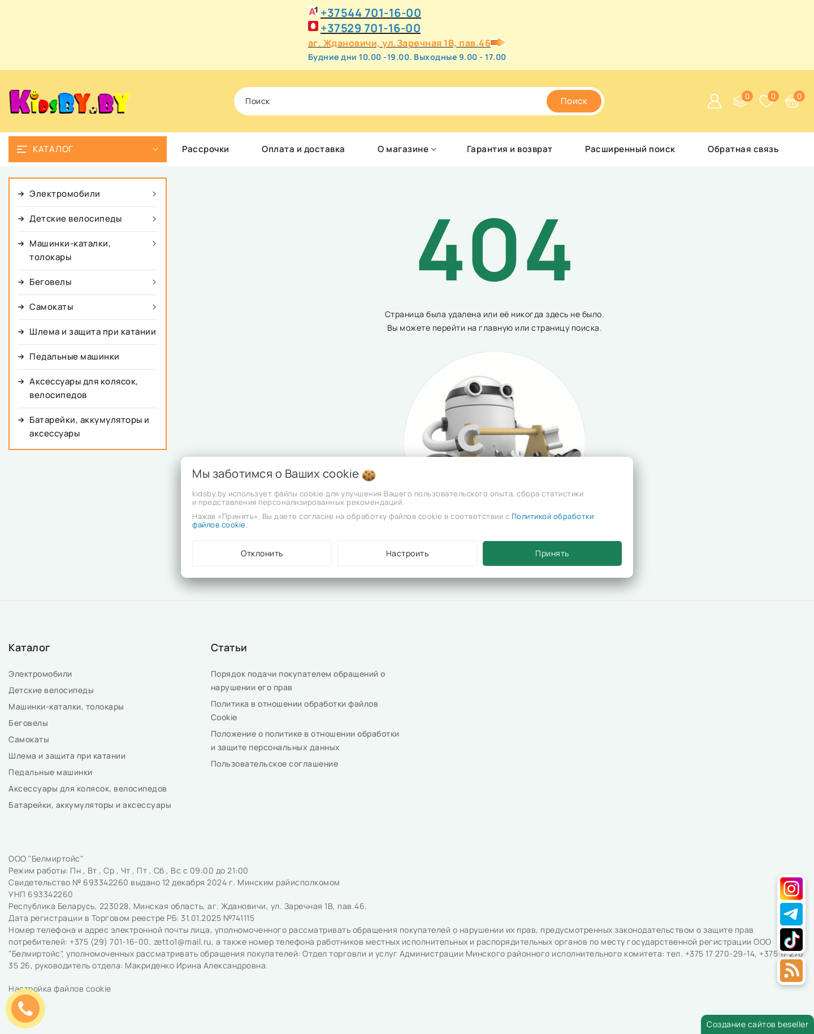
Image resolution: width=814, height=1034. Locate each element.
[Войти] (714, 101)
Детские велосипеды (53, 690)
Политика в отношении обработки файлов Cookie (295, 710)
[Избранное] (766, 101)
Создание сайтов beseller (757, 1024)
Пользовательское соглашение (275, 763)
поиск (257, 101)
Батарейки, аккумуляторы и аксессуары (91, 804)
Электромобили (41, 673)
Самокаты (29, 739)
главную (496, 327)
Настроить (407, 553)
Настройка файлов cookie (59, 988)
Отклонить (262, 553)
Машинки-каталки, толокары (67, 706)
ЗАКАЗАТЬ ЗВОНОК (28, 1008)
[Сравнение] (740, 101)
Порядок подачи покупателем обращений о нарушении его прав (298, 680)
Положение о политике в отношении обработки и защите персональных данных (305, 740)
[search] (574, 101)
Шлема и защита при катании (68, 755)
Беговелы (29, 722)
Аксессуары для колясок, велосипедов (88, 788)
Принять (552, 553)
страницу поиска (565, 327)
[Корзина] (792, 101)
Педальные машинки (51, 772)
